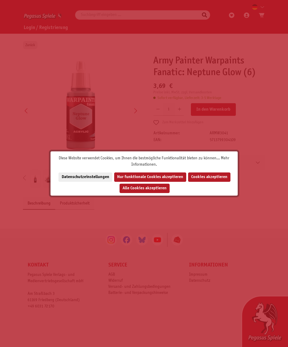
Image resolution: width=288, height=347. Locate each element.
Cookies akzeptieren (209, 177)
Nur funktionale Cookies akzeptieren (150, 177)
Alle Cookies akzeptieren (145, 188)
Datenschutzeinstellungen (85, 177)
